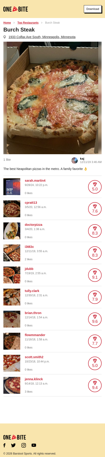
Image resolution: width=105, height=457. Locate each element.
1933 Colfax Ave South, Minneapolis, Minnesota (42, 37)
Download (92, 9)
